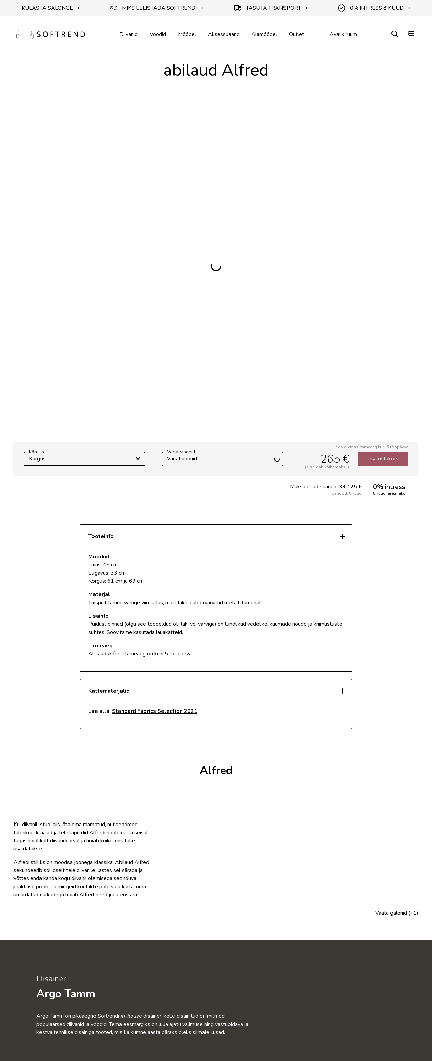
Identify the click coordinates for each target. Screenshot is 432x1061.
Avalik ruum (343, 34)
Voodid (158, 34)
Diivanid (128, 34)
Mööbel (187, 34)
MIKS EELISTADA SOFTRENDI (157, 8)
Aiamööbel (264, 34)
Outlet (296, 34)
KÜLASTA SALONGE (51, 8)
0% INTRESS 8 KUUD (374, 8)
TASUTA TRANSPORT (271, 8)
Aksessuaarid (224, 34)
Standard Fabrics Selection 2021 (154, 711)
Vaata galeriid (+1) (396, 913)
